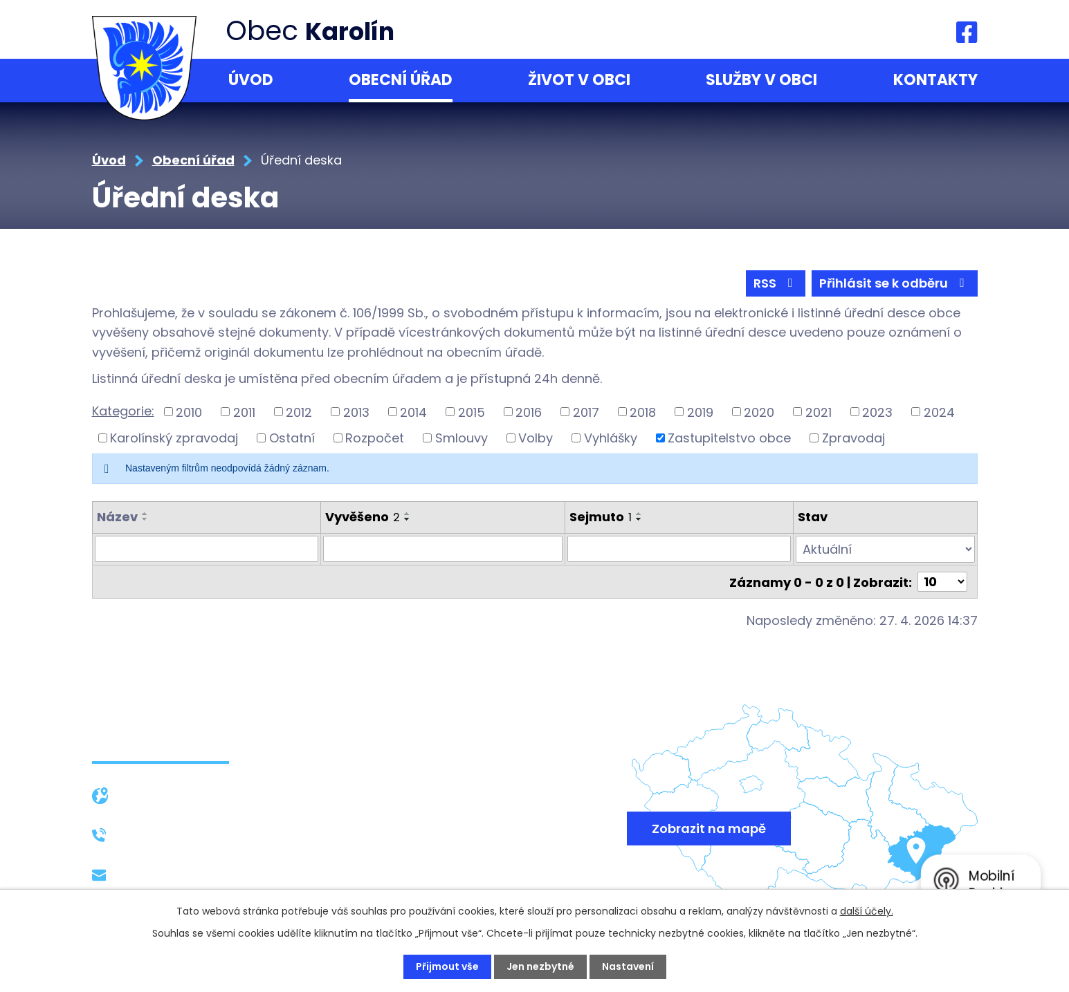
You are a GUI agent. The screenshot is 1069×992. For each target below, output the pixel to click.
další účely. (866, 911)
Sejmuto (600, 516)
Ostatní (292, 438)
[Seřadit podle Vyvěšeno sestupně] (407, 519)
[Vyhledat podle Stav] (885, 549)
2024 (939, 411)
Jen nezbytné (540, 966)
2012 (299, 411)
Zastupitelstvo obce (729, 438)
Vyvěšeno (362, 516)
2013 (356, 411)
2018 (643, 411)
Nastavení (628, 966)
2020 (759, 411)
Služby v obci (761, 80)
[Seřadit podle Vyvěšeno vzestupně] (407, 513)
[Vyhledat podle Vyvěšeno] (443, 549)
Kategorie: (123, 411)
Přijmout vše (447, 966)
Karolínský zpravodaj (174, 438)
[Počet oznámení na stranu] (942, 581)
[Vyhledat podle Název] (207, 549)
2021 (818, 411)
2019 (700, 411)
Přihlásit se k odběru (894, 283)
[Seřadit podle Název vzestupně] (145, 513)
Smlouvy (461, 438)
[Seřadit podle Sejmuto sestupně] (639, 519)
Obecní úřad (401, 80)
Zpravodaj (853, 438)
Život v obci (579, 80)
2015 (471, 411)
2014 (413, 411)
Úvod (250, 80)
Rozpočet (374, 438)
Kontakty (935, 80)
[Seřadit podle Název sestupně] (145, 519)
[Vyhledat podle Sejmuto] (679, 549)
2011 (244, 411)
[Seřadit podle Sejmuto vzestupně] (639, 513)
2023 (877, 411)
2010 (189, 411)
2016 (528, 411)
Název (117, 516)
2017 (586, 411)
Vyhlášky (610, 438)
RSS (775, 283)
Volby (535, 438)
